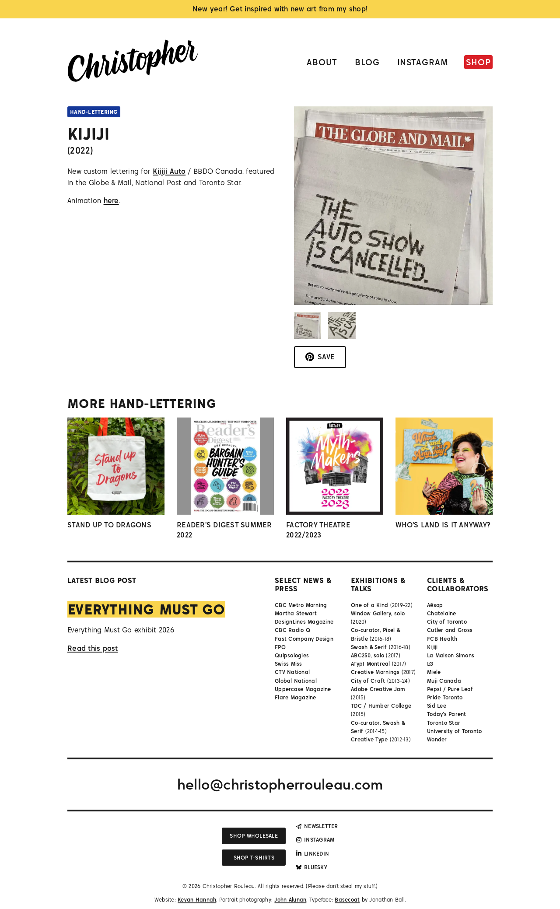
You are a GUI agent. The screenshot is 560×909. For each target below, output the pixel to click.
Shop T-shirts (254, 857)
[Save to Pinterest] (320, 357)
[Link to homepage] (133, 62)
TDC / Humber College (381, 705)
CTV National (292, 672)
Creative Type (369, 739)
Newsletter (317, 826)
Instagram (423, 62)
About (322, 62)
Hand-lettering (94, 112)
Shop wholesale (254, 835)
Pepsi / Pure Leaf (450, 689)
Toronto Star (443, 722)
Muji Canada (444, 680)
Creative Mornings (375, 672)
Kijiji (432, 647)
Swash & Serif (369, 647)
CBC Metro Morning (301, 605)
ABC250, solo (367, 655)
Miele (434, 672)
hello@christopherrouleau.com (280, 784)
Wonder (437, 739)
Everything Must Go (146, 609)
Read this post (92, 648)
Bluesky (311, 867)
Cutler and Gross (449, 630)
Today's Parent (446, 714)
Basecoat (347, 899)
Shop (478, 62)
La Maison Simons (450, 655)
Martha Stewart (296, 613)
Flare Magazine (295, 697)
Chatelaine (441, 613)
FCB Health (442, 638)
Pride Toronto (444, 697)
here (111, 200)
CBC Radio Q (292, 630)
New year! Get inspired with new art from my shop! (280, 8)
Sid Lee (436, 705)
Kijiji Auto (169, 171)
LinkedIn (312, 853)
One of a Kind (369, 605)
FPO (280, 647)
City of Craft (368, 680)
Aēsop (435, 605)
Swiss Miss (288, 663)
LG (430, 663)
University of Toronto (454, 731)
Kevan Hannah (197, 899)
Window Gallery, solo (378, 613)
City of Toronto (447, 621)
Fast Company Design (304, 638)
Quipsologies (292, 655)
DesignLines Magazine (304, 621)
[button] (307, 325)
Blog (367, 62)
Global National (296, 680)
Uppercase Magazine (303, 689)
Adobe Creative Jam (378, 689)
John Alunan (290, 899)
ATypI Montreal (370, 663)
